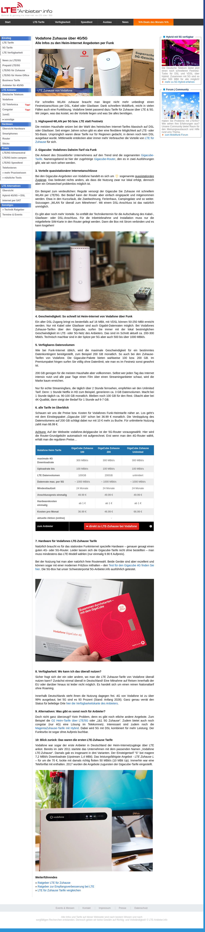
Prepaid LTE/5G (11, 65)
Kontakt (87, 908)
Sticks (5, 143)
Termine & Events (12, 214)
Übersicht (7, 190)
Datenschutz (141, 908)
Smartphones (10, 133)
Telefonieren (9, 167)
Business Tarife (11, 80)
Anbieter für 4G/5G (13, 85)
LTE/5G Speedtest (12, 162)
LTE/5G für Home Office (15, 75)
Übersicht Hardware (13, 128)
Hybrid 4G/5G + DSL (13, 195)
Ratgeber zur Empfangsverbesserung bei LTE (66, 886)
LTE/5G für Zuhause (13, 70)
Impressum (104, 908)
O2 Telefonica (10, 104)
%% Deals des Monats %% (153, 22)
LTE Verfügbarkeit (12, 52)
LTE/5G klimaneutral (13, 152)
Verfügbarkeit (62, 22)
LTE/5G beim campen (14, 157)
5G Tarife (7, 47)
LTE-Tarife (38, 22)
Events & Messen (65, 908)
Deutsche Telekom (12, 94)
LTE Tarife (8, 42)
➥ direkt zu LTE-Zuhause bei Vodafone (111, 526)
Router (6, 138)
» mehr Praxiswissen (14, 172)
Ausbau (107, 22)
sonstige (9, 119)
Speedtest (86, 22)
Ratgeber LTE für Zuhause (54, 882)
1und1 (5, 114)
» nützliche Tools (12, 177)
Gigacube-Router (104, 159)
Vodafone (7, 99)
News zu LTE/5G (11, 60)
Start (7, 22)
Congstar (7, 109)
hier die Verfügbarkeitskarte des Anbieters (92, 703)
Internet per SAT (11, 200)
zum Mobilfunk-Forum (176, 134)
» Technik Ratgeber (13, 209)
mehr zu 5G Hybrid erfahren (180, 82)
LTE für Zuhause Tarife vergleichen (59, 890)
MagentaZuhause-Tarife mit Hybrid (57, 728)
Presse (122, 908)
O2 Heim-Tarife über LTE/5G (69, 720)
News (125, 22)
